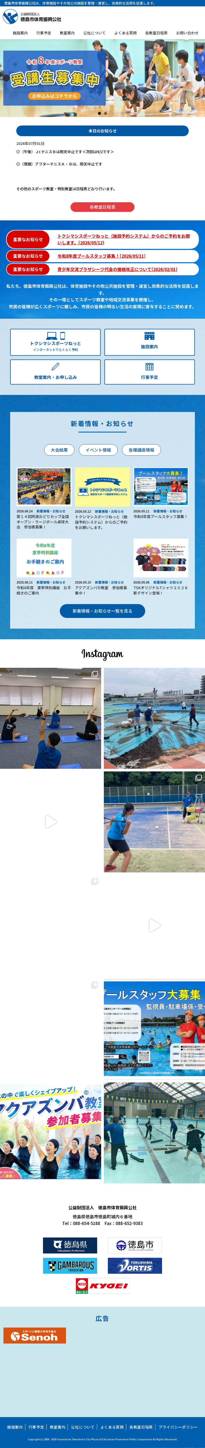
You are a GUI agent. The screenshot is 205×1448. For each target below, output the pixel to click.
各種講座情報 (141, 450)
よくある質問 (125, 32)
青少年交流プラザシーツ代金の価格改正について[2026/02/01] (117, 269)
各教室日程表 (156, 32)
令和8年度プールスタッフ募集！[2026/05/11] (101, 256)
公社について (94, 32)
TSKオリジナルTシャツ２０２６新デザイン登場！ (160, 590)
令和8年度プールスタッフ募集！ (160, 516)
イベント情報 (98, 450)
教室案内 (67, 32)
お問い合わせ (187, 32)
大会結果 (59, 450)
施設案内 (20, 32)
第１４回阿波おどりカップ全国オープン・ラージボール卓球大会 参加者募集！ (43, 521)
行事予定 (43, 32)
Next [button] (198, 78)
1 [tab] (99, 113)
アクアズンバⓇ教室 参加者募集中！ (101, 590)
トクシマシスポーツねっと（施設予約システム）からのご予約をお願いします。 (101, 522)
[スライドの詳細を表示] (102, 78)
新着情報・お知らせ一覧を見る (102, 611)
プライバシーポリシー (178, 1427)
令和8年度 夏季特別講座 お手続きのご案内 (44, 590)
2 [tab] (105, 113)
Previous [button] (6, 78)
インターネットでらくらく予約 (55, 346)
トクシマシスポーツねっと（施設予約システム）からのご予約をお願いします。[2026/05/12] (123, 239)
